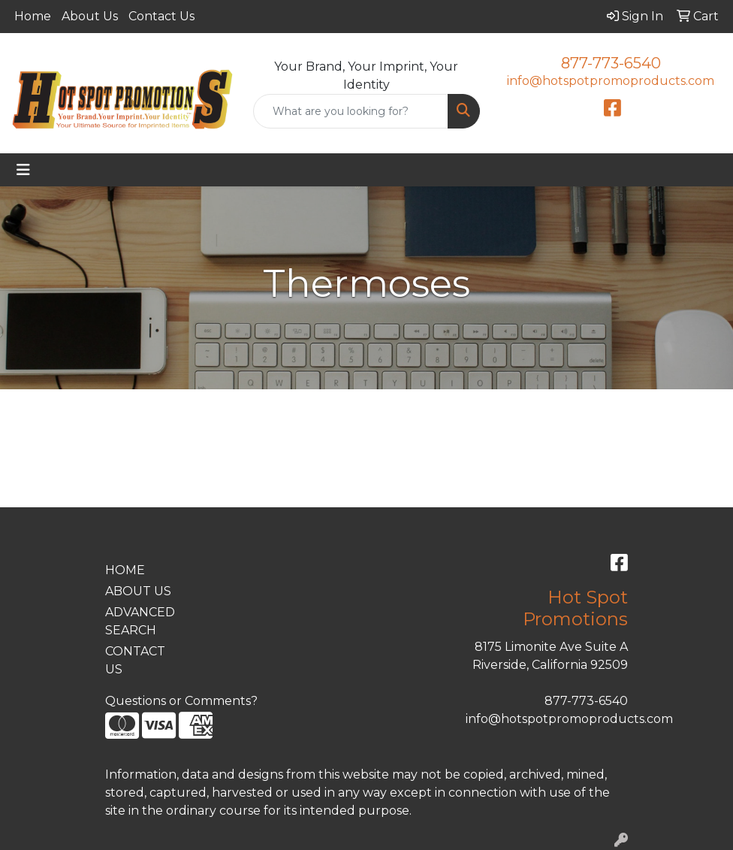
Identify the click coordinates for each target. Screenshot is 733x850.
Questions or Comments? (181, 701)
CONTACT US (135, 660)
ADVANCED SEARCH (140, 621)
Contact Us (161, 16)
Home (32, 16)
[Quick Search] (350, 111)
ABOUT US (138, 591)
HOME (125, 570)
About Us (90, 16)
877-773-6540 (611, 63)
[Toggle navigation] (23, 169)
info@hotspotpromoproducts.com (610, 81)
